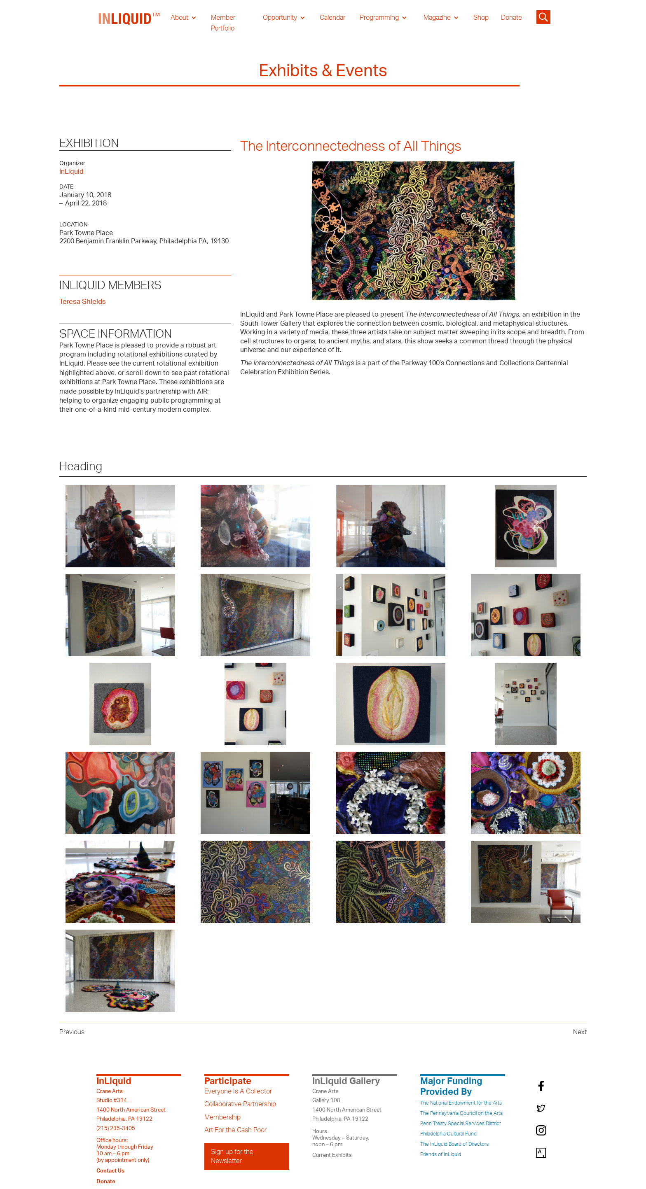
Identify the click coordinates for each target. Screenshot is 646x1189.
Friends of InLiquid (440, 1154)
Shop (481, 17)
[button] (183, 17)
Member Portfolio (223, 23)
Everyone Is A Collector (238, 1091)
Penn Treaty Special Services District (460, 1123)
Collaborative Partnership (240, 1104)
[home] (129, 23)
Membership (222, 1117)
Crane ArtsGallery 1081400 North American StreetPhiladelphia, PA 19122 (347, 1105)
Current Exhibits (332, 1155)
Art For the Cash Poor (235, 1130)
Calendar (332, 17)
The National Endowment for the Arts (461, 1102)
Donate (511, 17)
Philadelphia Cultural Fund (448, 1133)
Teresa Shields (82, 301)
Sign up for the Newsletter (232, 1156)
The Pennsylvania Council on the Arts (461, 1113)
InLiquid (71, 171)
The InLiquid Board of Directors (454, 1144)
